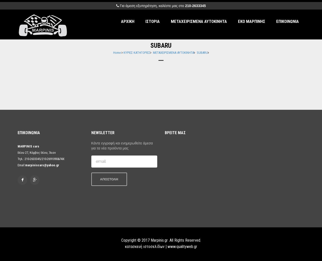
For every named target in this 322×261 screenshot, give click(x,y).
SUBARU (202, 53)
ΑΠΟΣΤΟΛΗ (109, 179)
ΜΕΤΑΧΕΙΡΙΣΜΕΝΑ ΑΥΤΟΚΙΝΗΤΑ (199, 21)
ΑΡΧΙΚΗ (127, 21)
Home (117, 53)
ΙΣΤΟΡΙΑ (152, 21)
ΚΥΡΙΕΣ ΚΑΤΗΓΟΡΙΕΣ (137, 53)
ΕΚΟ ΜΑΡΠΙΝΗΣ (251, 21)
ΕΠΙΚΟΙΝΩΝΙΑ (287, 21)
